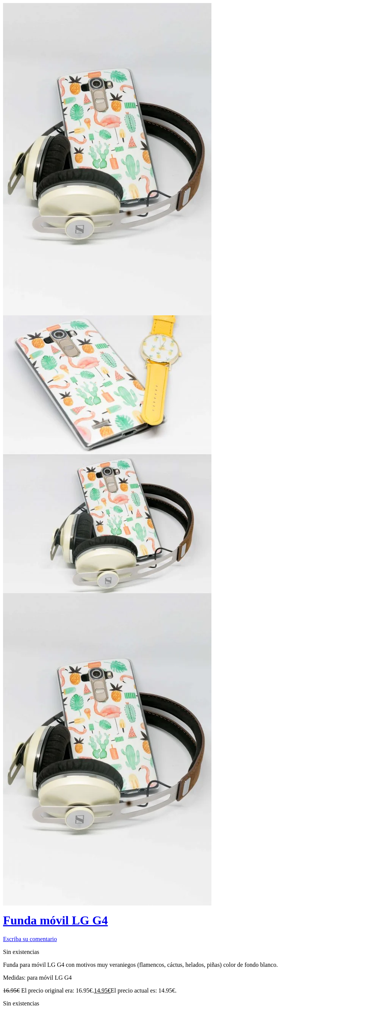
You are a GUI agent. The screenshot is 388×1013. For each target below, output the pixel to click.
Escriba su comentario (30, 939)
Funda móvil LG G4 (55, 920)
